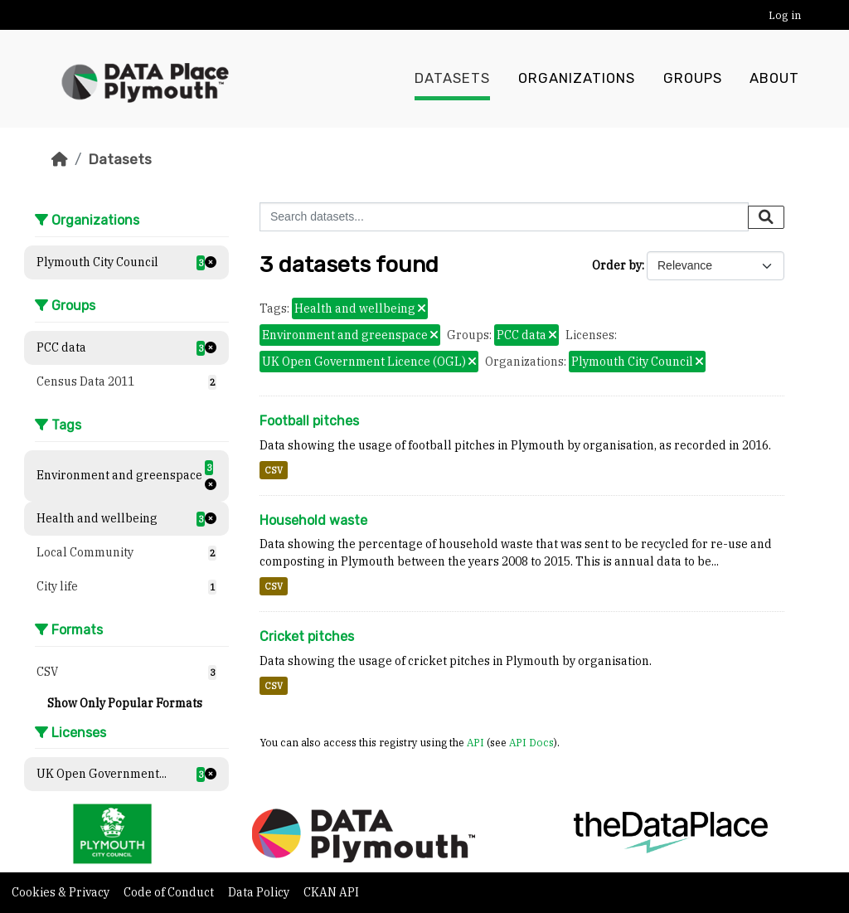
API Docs (531, 742)
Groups (692, 78)
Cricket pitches (307, 636)
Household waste (313, 520)
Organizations (576, 78)
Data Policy (260, 892)
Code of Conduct (170, 892)
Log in (785, 15)
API (475, 742)
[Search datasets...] (504, 216)
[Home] (59, 159)
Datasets (452, 78)
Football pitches (309, 421)
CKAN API (331, 892)
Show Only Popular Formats (124, 703)
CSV (273, 470)
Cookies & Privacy (62, 892)
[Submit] (766, 217)
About (774, 78)
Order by (617, 265)
